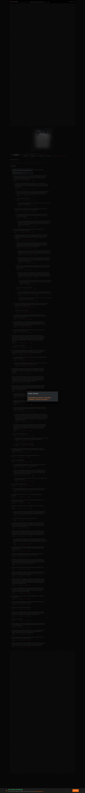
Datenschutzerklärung (39, 791)
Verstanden (75, 790)
